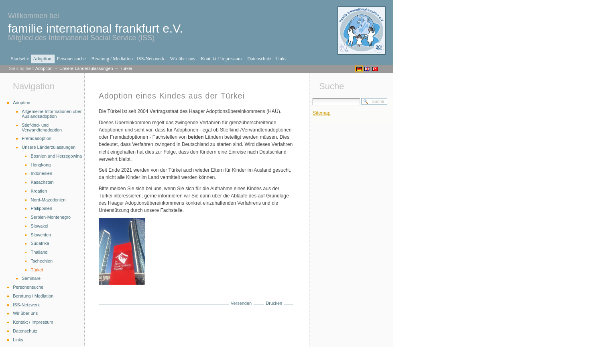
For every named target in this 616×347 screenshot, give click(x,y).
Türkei (126, 68)
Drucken (274, 303)
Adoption (42, 59)
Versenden (241, 303)
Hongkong (40, 164)
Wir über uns (182, 59)
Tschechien (41, 261)
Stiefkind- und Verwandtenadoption (42, 127)
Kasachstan (41, 182)
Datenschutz (259, 59)
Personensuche (71, 59)
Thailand (38, 252)
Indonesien (41, 173)
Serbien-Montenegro (50, 217)
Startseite (20, 59)
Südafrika (39, 243)
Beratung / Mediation (112, 59)
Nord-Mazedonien (47, 199)
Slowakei (39, 226)
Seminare (31, 278)
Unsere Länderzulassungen (86, 68)
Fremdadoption (36, 138)
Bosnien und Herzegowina (56, 156)
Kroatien (38, 191)
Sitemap (322, 113)
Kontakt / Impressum (221, 59)
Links (281, 59)
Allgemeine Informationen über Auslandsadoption (51, 114)
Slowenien (40, 234)
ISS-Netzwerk (151, 59)
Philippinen (41, 208)
